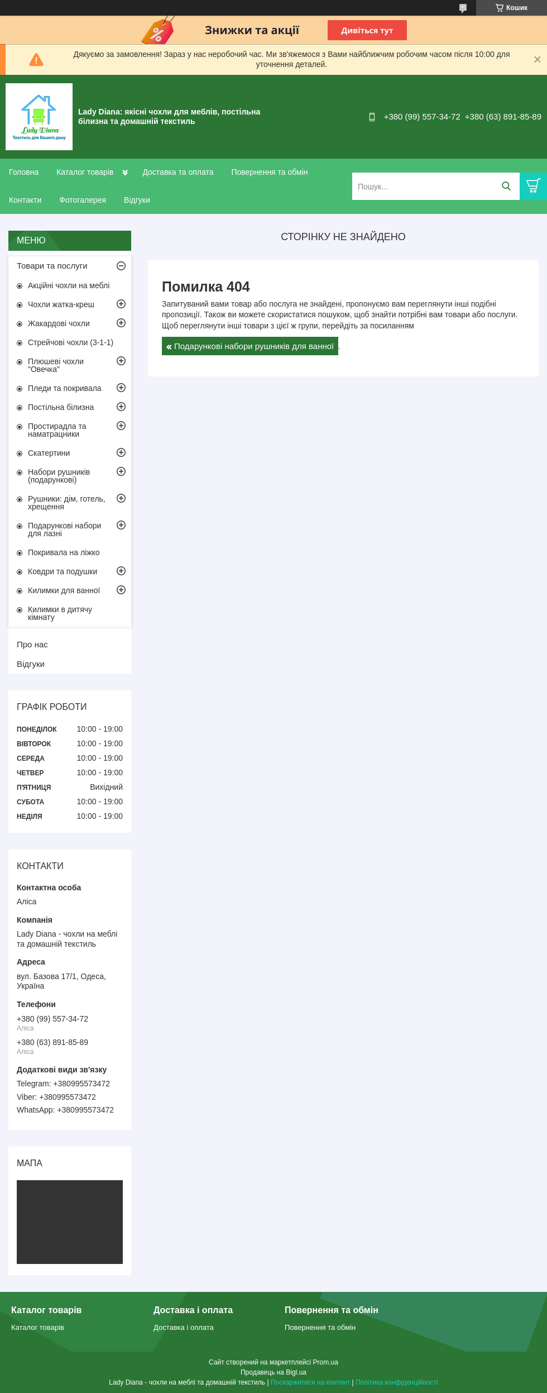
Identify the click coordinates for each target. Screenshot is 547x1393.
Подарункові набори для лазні (64, 529)
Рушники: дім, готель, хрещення (66, 502)
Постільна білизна (61, 407)
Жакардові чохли (59, 323)
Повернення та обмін (269, 172)
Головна (24, 172)
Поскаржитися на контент (310, 1382)
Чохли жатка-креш (61, 304)
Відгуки (137, 199)
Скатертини (49, 453)
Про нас (32, 644)
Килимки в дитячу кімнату (60, 613)
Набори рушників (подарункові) (59, 475)
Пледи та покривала (65, 388)
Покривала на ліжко (64, 552)
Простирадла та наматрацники (57, 430)
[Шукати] (506, 186)
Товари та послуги (52, 265)
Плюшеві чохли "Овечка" (56, 365)
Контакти (25, 199)
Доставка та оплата (177, 172)
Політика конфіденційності (397, 1382)
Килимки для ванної (64, 590)
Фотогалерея (82, 199)
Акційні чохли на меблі (68, 285)
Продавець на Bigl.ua (273, 1372)
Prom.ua (325, 1362)
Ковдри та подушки (62, 571)
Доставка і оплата (183, 1327)
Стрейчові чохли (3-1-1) (70, 342)
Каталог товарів (84, 172)
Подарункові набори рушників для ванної (254, 346)
